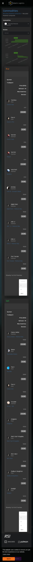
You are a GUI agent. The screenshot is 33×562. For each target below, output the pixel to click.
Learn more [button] (6, 554)
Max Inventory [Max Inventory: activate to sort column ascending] (21, 92)
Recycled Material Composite (12, 14)
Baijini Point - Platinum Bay (14, 209)
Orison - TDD (10, 406)
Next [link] (22, 293)
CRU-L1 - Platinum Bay (13, 244)
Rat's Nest (10, 458)
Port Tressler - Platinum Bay (15, 261)
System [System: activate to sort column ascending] (9, 80)
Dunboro (9, 174)
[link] (16, 106)
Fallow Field (10, 389)
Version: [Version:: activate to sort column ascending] (23, 95)
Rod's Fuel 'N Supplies (13, 441)
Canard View (10, 105)
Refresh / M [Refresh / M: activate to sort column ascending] (22, 89)
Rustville (9, 371)
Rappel (9, 157)
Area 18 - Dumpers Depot (14, 191)
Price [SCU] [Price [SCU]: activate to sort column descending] (22, 86)
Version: (5, 30)
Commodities (10, 11)
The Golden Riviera (12, 354)
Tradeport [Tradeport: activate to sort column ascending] (10, 83)
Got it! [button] (9, 559)
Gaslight (9, 493)
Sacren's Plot (10, 122)
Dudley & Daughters (12, 476)
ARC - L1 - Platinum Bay (13, 226)
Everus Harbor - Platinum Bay (15, 337)
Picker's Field (10, 139)
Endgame (9, 424)
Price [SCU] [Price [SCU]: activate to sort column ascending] (22, 318)
